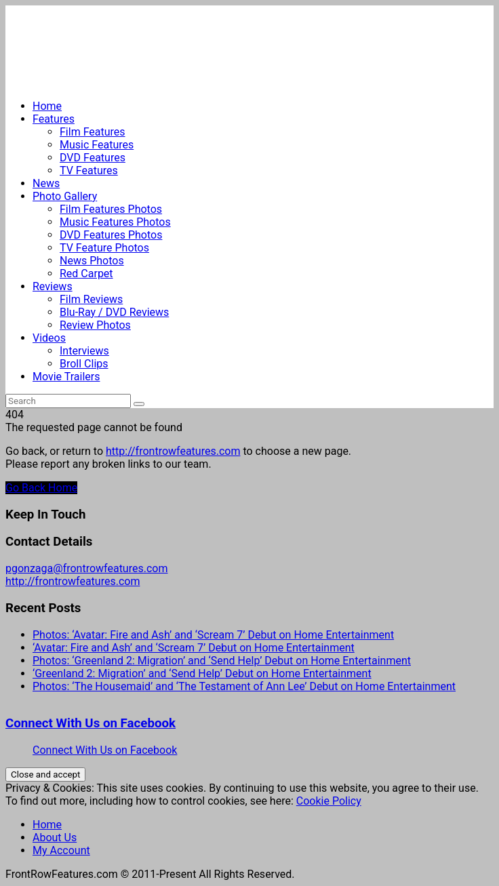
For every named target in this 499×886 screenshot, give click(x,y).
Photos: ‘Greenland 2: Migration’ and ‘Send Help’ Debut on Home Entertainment (222, 660)
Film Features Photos (111, 209)
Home (47, 106)
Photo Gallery (65, 196)
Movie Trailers (66, 376)
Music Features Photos (115, 222)
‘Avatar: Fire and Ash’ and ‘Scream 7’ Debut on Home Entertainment (194, 647)
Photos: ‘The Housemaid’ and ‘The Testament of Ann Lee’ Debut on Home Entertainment (244, 686)
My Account (61, 850)
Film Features (92, 131)
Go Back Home (41, 487)
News (46, 183)
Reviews (53, 286)
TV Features (89, 170)
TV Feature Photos (104, 247)
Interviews (84, 350)
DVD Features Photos (111, 234)
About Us (55, 837)
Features (54, 119)
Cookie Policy (328, 800)
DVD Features (92, 157)
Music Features (97, 144)
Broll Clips (84, 363)
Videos (49, 337)
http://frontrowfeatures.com (173, 451)
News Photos (92, 260)
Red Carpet (86, 273)
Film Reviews (91, 299)
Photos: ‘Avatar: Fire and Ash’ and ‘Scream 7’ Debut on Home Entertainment (213, 634)
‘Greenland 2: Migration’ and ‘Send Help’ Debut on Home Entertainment (202, 673)
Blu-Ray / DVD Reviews (114, 312)
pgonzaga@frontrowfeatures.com (86, 568)
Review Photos (95, 325)
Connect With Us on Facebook (90, 723)
